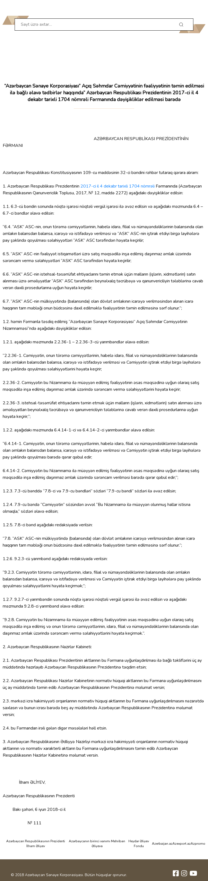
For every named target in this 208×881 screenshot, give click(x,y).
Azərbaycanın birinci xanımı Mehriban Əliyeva (97, 843)
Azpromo (198, 843)
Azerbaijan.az (162, 843)
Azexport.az (182, 843)
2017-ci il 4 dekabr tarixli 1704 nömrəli (117, 186)
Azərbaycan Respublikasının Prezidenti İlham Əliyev (35, 843)
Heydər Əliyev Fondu (138, 843)
